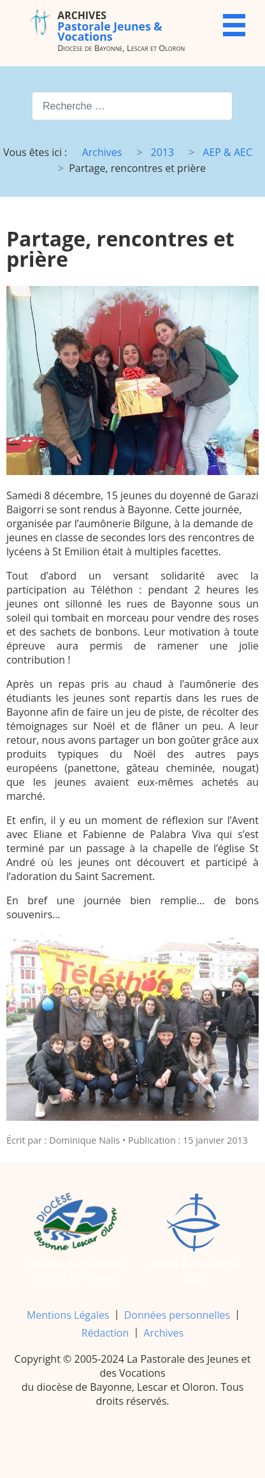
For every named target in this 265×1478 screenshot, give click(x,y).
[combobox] (132, 106)
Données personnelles (177, 1315)
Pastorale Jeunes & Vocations (109, 26)
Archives (163, 1333)
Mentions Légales (68, 1315)
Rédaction (105, 1333)
